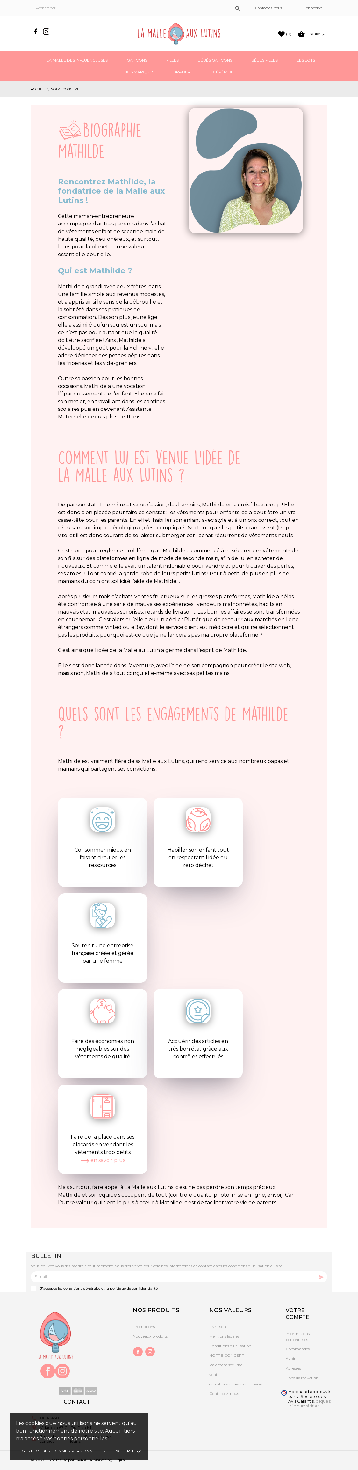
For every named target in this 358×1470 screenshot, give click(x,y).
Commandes (298, 1349)
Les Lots (306, 60)
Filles (172, 60)
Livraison (217, 1326)
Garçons (137, 60)
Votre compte (297, 1313)
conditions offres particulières (235, 1384)
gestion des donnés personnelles (63, 1450)
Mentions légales (224, 1336)
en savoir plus (102, 1160)
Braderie (183, 72)
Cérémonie (225, 72)
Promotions (144, 1326)
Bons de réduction (302, 1377)
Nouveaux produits (150, 1336)
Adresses (293, 1368)
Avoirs (291, 1358)
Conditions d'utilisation (230, 1345)
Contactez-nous (268, 8)
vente (214, 1374)
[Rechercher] (136, 8)
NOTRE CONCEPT (226, 1355)
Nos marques (139, 72)
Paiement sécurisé (225, 1365)
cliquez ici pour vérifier (309, 1403)
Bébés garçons (215, 60)
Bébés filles (264, 60)
